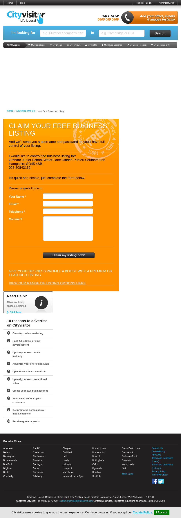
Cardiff (36, 448)
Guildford (67, 452)
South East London (131, 448)
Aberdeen (8, 448)
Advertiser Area (166, 3)
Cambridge (8, 476)
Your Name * (17, 196)
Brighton (7, 468)
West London (128, 464)
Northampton (98, 452)
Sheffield (96, 476)
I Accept (161, 512)
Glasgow (67, 448)
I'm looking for (22, 33)
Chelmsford (38, 452)
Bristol (6, 472)
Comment (15, 219)
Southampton (128, 452)
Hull (64, 456)
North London (99, 448)
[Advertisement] (90, 77)
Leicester (67, 464)
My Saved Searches (113, 45)
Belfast (6, 452)
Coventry (37, 460)
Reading (96, 472)
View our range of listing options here (47, 283)
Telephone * (17, 211)
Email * (14, 204)
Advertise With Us (25, 111)
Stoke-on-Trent (129, 456)
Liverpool (67, 468)
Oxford (95, 464)
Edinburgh (38, 476)
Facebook (154, 481)
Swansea (126, 460)
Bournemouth (10, 460)
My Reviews (75, 45)
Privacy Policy (159, 471)
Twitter (161, 481)
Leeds (66, 460)
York (124, 468)
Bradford (7, 464)
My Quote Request (138, 45)
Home (10, 3)
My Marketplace (38, 45)
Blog (22, 3)
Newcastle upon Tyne (73, 476)
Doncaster (38, 472)
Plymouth (97, 468)
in (92, 33)
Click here (15, 312)
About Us (156, 455)
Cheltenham (39, 456)
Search (160, 33)
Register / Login (144, 3)
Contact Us (157, 448)
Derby (36, 468)
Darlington (38, 464)
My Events (57, 45)
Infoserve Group (160, 474)
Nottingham (98, 460)
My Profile (92, 45)
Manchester (68, 472)
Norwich (96, 456)
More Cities (127, 474)
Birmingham (9, 456)
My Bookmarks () (162, 45)
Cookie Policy (142, 512)
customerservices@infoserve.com (76, 501)
